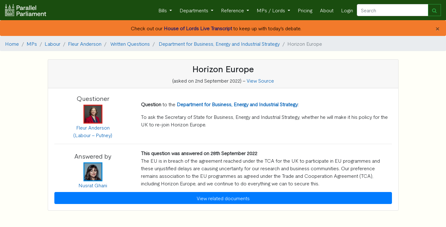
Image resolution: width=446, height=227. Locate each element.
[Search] (392, 10)
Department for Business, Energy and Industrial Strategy (219, 43)
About (326, 10)
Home (12, 43)
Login (347, 10)
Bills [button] (163, 10)
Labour (52, 43)
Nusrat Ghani (92, 185)
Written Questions (130, 43)
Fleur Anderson (84, 43)
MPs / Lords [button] (271, 10)
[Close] (437, 28)
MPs (32, 43)
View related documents (223, 198)
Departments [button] (195, 10)
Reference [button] (233, 10)
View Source (260, 80)
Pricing (305, 10)
